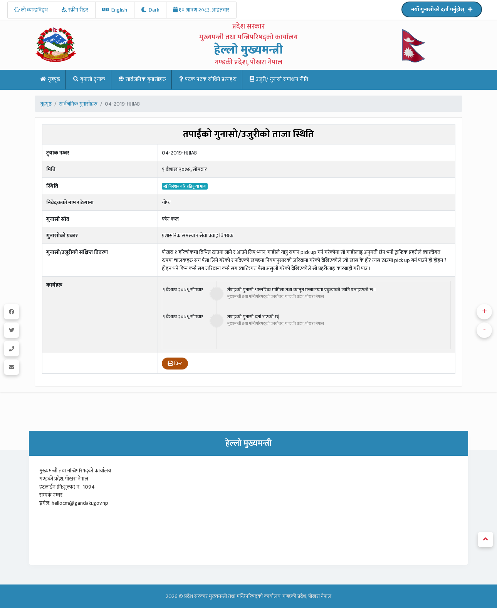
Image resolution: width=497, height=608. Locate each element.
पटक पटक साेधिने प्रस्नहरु (208, 79)
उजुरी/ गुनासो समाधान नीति (279, 79)
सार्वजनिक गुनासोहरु (142, 79)
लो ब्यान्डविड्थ (31, 10)
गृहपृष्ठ (50, 79)
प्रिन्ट (175, 363)
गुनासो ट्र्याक (89, 79)
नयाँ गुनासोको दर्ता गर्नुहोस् (441, 9)
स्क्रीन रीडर (75, 9)
